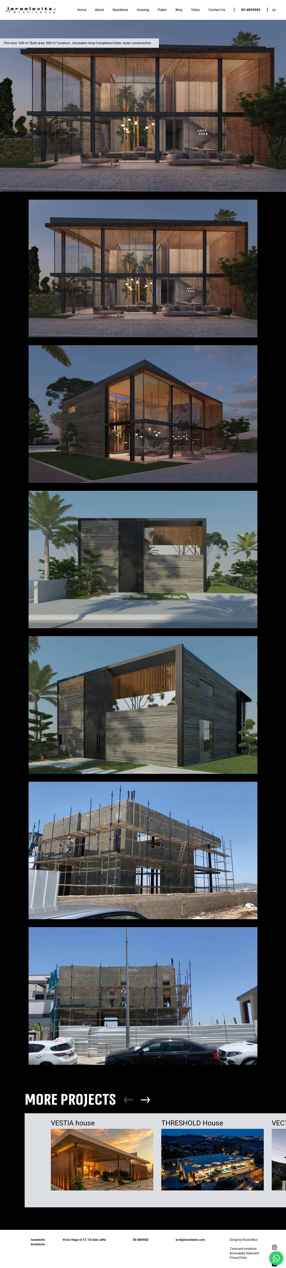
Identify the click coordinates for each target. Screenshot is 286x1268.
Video (195, 9)
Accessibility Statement (244, 1253)
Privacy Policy (238, 1258)
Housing (143, 9)
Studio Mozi (250, 1240)
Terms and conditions (243, 1249)
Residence (120, 9)
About (99, 9)
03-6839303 (250, 9)
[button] (145, 1100)
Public (162, 9)
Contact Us (217, 9)
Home (81, 9)
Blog (179, 9)
